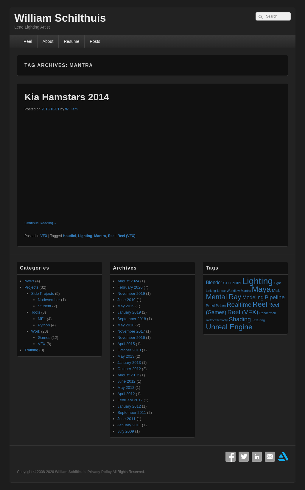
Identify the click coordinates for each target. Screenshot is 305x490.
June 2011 (126, 419)
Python (44, 325)
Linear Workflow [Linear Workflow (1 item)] (228, 290)
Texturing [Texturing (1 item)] (258, 320)
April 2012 (126, 394)
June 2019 (126, 300)
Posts (95, 41)
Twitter (244, 457)
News (29, 281)
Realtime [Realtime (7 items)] (239, 304)
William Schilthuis (60, 18)
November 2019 (131, 293)
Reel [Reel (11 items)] (260, 304)
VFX (43, 236)
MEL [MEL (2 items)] (276, 290)
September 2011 (131, 412)
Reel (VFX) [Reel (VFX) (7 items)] (242, 312)
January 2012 (129, 406)
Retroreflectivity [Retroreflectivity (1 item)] (217, 320)
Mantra (100, 236)
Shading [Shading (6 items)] (240, 319)
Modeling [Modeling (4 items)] (252, 297)
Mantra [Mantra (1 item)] (245, 290)
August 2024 (128, 281)
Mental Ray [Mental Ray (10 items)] (223, 297)
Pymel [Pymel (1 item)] (210, 305)
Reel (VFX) (126, 236)
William (71, 109)
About (48, 41)
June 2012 (126, 381)
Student (44, 306)
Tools (35, 312)
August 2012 (128, 375)
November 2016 (131, 337)
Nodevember (49, 300)
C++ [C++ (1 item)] (226, 283)
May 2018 (125, 325)
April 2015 (126, 344)
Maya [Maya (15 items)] (261, 289)
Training (31, 350)
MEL (42, 319)
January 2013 (129, 362)
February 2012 (130, 400)
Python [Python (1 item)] (220, 305)
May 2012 (125, 387)
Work (35, 331)
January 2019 (129, 312)
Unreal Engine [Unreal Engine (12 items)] (229, 327)
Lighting (85, 236)
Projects (31, 287)
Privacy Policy (100, 472)
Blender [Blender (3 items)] (214, 282)
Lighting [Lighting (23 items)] (257, 281)
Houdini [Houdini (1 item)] (235, 283)
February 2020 (130, 287)
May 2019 (125, 306)
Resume (71, 41)
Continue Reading (40, 223)
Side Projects (42, 293)
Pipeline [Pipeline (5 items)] (274, 297)
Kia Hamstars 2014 (66, 97)
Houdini (69, 236)
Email (270, 457)
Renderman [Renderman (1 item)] (267, 313)
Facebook (230, 457)
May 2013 (125, 356)
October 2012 (129, 369)
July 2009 (125, 431)
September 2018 (131, 319)
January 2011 (129, 425)
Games (44, 337)
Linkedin (257, 457)
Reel (28, 41)
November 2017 (131, 331)
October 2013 (129, 350)
